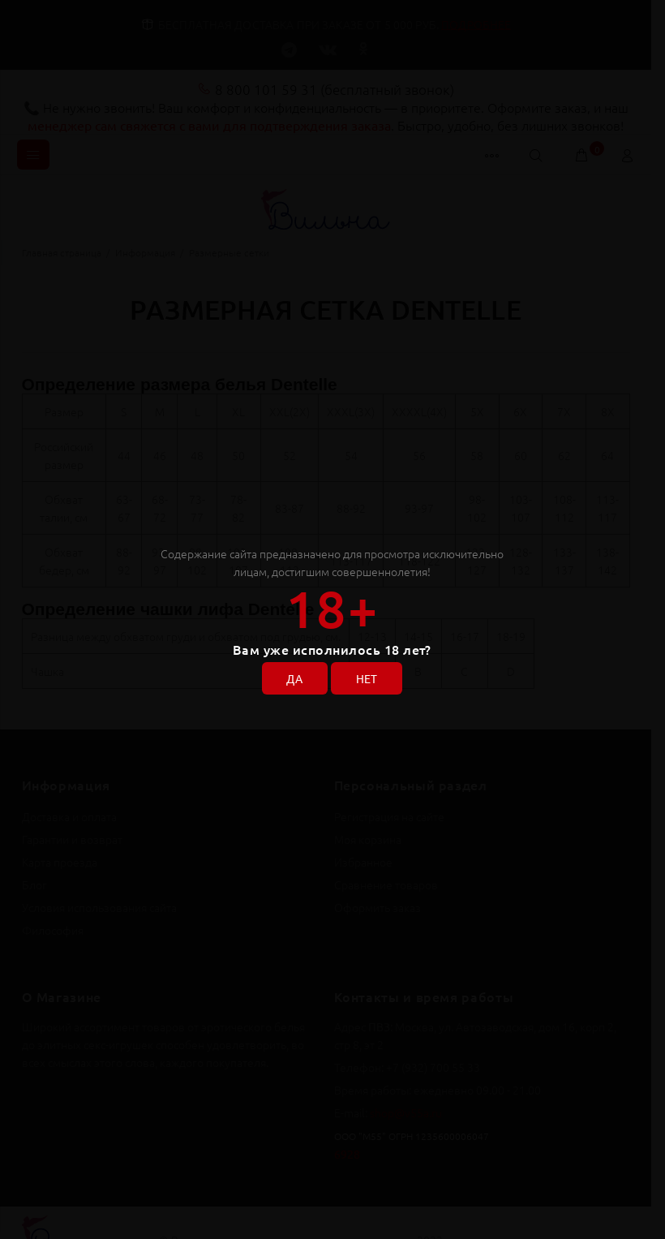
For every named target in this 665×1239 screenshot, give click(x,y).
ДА (294, 679)
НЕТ (367, 679)
